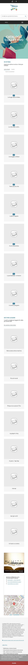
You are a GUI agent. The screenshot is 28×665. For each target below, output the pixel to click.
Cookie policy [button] (15, 658)
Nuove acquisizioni (9, 71)
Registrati (12, 1)
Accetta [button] (14, 663)
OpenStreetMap (16, 614)
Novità (12, 69)
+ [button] (5, 597)
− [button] (5, 599)
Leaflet (10, 614)
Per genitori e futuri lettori (10, 325)
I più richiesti (7, 69)
